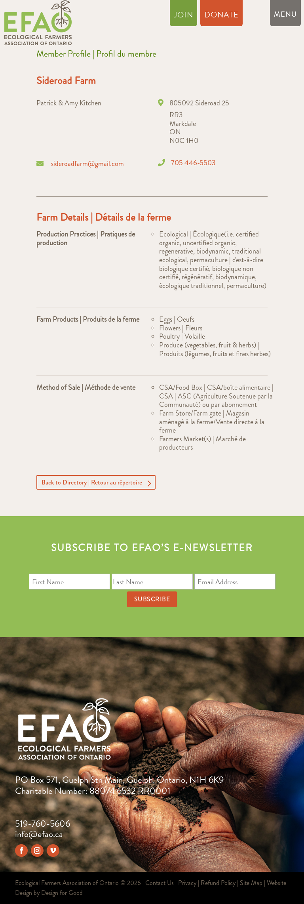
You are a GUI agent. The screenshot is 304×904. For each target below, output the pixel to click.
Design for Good (62, 892)
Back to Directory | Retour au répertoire (92, 482)
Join (183, 16)
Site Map (251, 882)
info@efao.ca (39, 834)
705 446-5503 (193, 163)
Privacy (187, 882)
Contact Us (159, 882)
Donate (221, 16)
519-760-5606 (42, 823)
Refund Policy (218, 882)
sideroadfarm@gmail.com (87, 163)
